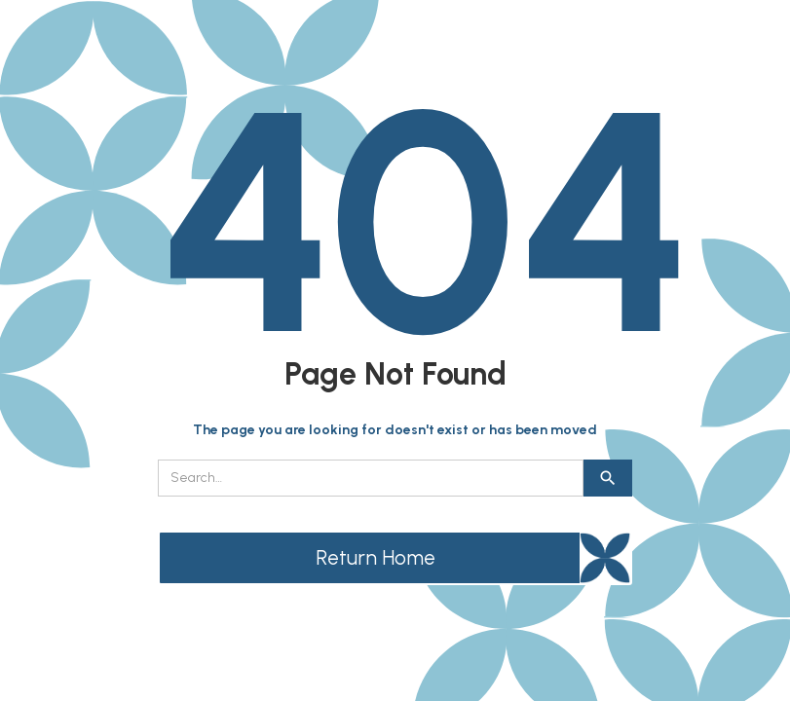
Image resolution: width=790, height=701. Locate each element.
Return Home (375, 557)
